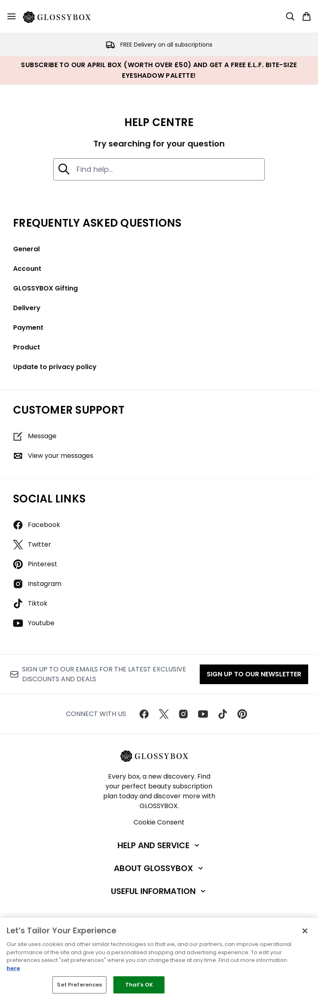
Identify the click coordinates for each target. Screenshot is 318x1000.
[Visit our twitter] (164, 714)
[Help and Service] (159, 845)
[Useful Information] (159, 891)
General (26, 249)
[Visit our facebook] (144, 714)
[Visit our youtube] (203, 714)
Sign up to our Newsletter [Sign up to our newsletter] (254, 674)
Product (26, 347)
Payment (28, 327)
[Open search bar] (290, 16)
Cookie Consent (159, 822)
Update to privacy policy (55, 367)
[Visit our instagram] (183, 714)
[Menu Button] (11, 16)
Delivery (27, 308)
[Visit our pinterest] (242, 714)
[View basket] (306, 16)
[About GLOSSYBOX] (159, 868)
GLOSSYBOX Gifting (45, 288)
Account (27, 268)
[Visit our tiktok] (222, 714)
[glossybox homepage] (62, 16)
